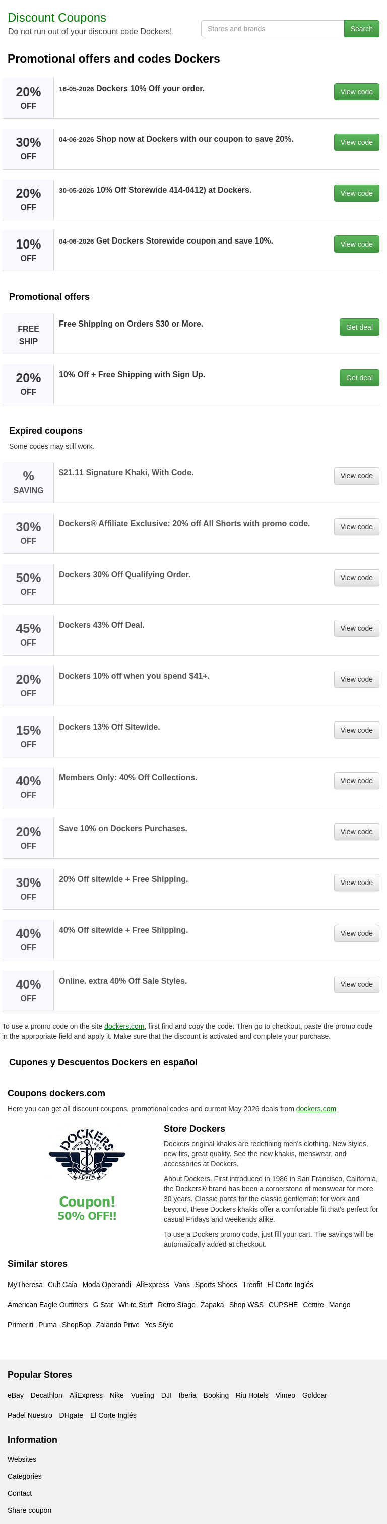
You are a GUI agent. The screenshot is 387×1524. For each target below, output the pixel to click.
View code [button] (357, 92)
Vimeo (285, 1395)
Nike (117, 1395)
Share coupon (29, 1510)
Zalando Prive (118, 1325)
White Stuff (135, 1305)
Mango (340, 1305)
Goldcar (314, 1395)
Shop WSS (246, 1305)
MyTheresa (25, 1284)
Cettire (313, 1305)
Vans (182, 1284)
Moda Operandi (106, 1284)
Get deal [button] (359, 327)
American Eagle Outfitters (48, 1305)
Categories (25, 1476)
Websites (22, 1459)
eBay (16, 1395)
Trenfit (252, 1284)
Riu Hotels (252, 1395)
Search (362, 29)
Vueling (142, 1395)
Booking (216, 1395)
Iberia (188, 1395)
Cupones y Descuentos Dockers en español (103, 1062)
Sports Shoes (216, 1284)
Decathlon (46, 1395)
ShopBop (76, 1325)
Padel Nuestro (30, 1415)
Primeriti (20, 1325)
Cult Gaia (62, 1284)
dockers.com (124, 1026)
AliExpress (152, 1284)
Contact (20, 1493)
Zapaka (212, 1305)
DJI (166, 1395)
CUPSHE (283, 1305)
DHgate (71, 1415)
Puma (47, 1325)
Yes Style (159, 1325)
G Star (103, 1305)
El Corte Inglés (290, 1284)
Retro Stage (177, 1305)
